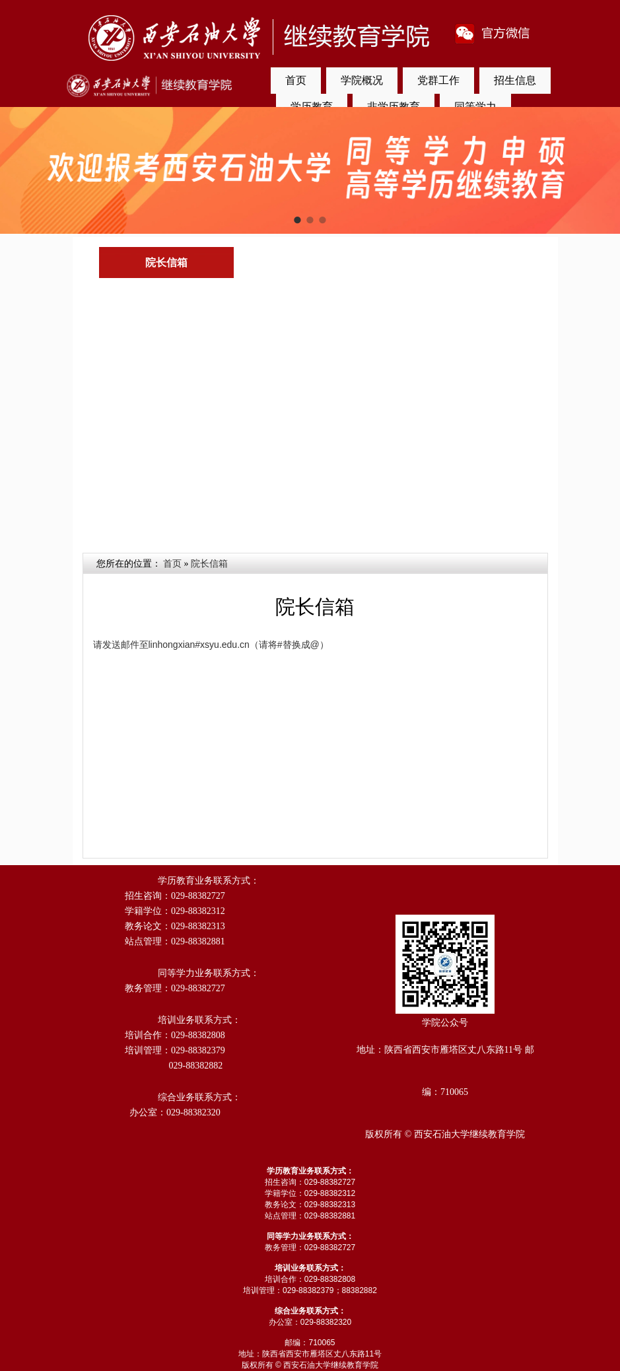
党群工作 (438, 80)
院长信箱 (209, 564)
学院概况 (362, 80)
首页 (295, 80)
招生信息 (515, 80)
